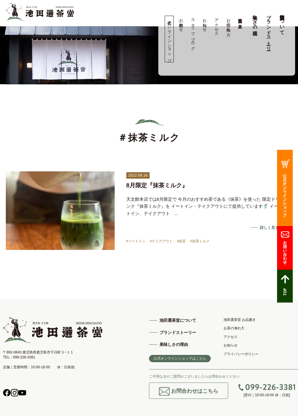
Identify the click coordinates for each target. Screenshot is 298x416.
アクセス (216, 25)
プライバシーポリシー (241, 354)
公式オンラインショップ (169, 39)
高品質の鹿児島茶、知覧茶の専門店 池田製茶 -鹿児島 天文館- (40, 12)
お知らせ (205, 23)
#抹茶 (181, 241)
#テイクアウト (161, 241)
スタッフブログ (193, 32)
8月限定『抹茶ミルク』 (157, 185)
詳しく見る (269, 227)
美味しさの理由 (255, 19)
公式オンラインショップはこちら (180, 358)
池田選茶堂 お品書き (240, 21)
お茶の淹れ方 (228, 23)
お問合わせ (181, 23)
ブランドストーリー (268, 30)
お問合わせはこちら (188, 391)
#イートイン (136, 241)
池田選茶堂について (282, 22)
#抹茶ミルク (200, 241)
